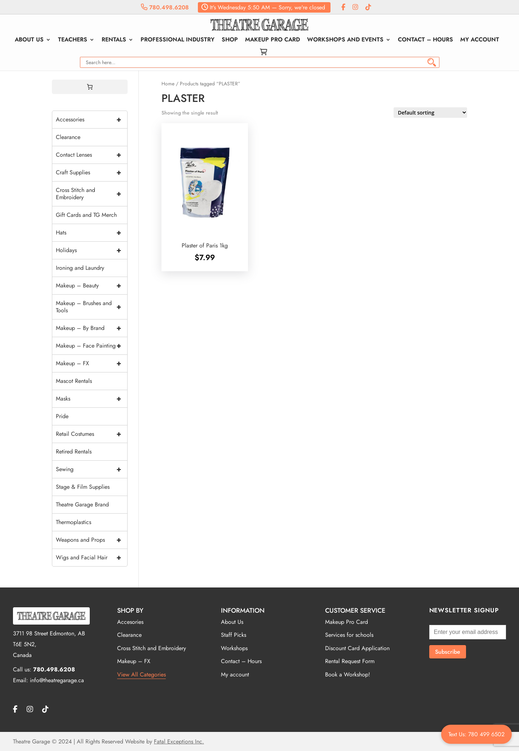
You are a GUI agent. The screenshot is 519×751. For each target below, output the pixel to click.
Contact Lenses (91, 155)
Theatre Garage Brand (82, 504)
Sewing (91, 469)
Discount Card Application (357, 648)
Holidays (91, 250)
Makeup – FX (91, 363)
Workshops (234, 648)
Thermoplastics (73, 522)
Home (167, 83)
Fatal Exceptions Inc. (179, 741)
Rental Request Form (349, 661)
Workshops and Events (345, 40)
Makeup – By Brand (91, 328)
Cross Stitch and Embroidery (91, 194)
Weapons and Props (91, 540)
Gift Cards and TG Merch (86, 215)
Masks (91, 398)
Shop (230, 40)
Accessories (91, 119)
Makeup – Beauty (91, 285)
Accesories (130, 622)
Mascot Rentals (74, 381)
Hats (91, 232)
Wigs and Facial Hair (91, 557)
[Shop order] (430, 112)
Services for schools (349, 635)
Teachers (72, 40)
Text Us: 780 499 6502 (476, 734)
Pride (62, 416)
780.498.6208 (165, 7)
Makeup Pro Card (272, 40)
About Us (29, 40)
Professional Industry (177, 40)
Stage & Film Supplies (83, 487)
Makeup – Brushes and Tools (91, 307)
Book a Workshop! (347, 674)
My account (479, 40)
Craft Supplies (91, 172)
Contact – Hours (425, 40)
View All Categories (141, 674)
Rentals (114, 40)
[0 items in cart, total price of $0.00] (90, 87)
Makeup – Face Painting (91, 345)
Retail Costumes (91, 434)
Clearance (68, 137)
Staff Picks (233, 635)
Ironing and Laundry (80, 268)
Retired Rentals (74, 451)
